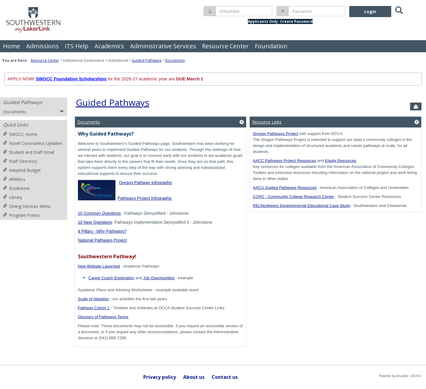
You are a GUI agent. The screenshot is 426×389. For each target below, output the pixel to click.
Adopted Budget (22, 170)
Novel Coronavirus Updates (32, 143)
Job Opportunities (158, 278)
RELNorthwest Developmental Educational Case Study (301, 205)
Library (12, 197)
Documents (175, 60)
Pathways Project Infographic (145, 198)
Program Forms (21, 215)
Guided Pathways (146, 60)
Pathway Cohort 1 (94, 308)
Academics (109, 46)
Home (11, 46)
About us (193, 377)
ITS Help (76, 46)
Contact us (225, 377)
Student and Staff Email (28, 152)
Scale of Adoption (93, 299)
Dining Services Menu (27, 206)
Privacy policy (159, 377)
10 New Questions (95, 222)
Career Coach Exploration (111, 278)
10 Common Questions (99, 213)
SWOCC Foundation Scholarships (71, 78)
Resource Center (225, 46)
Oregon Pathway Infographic (145, 182)
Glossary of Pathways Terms (103, 317)
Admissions (42, 46)
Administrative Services (163, 46)
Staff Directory (20, 161)
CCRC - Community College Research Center (293, 196)
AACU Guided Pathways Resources (285, 187)
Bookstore (16, 188)
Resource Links (267, 122)
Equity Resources (340, 160)
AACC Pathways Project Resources (284, 160)
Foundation (271, 46)
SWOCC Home (20, 134)
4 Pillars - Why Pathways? (102, 231)
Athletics (14, 179)
